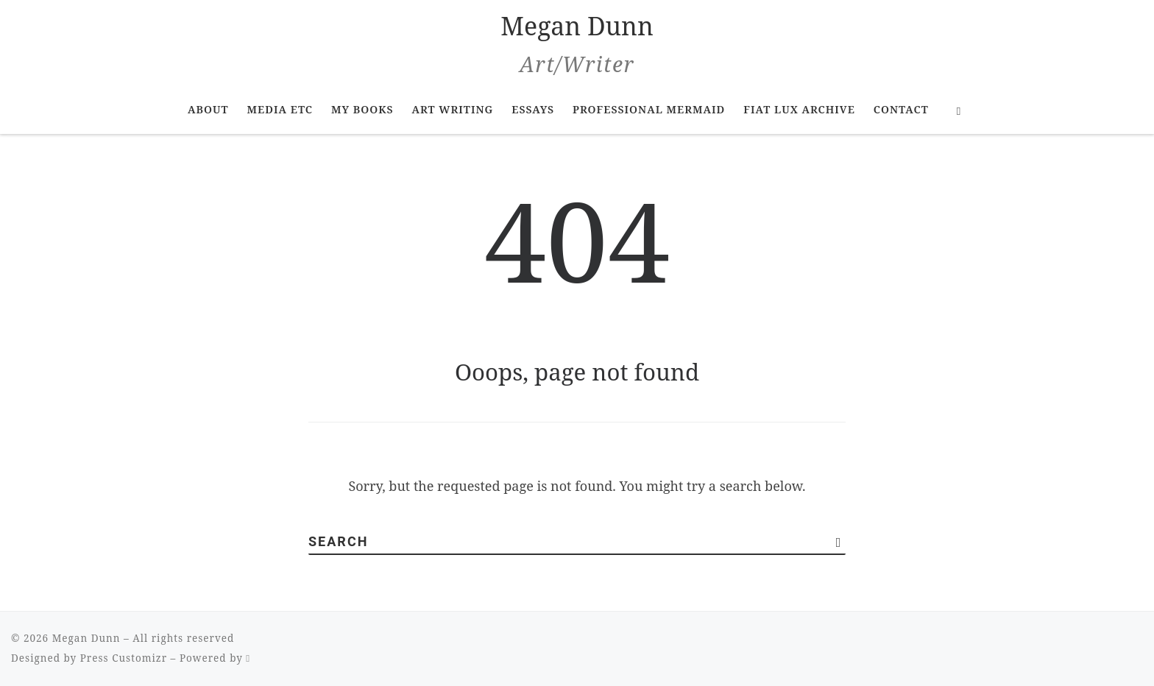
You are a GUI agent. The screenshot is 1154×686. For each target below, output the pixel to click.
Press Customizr (123, 658)
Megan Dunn (86, 638)
